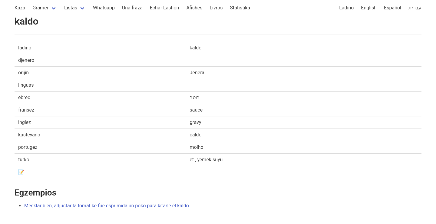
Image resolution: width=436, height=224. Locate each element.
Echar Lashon (164, 8)
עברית (414, 8)
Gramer (40, 8)
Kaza (20, 8)
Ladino (346, 8)
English (369, 8)
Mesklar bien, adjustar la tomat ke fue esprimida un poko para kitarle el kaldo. (107, 206)
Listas (70, 8)
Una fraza (132, 8)
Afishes (194, 8)
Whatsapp (104, 8)
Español (392, 8)
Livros (216, 8)
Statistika (240, 8)
